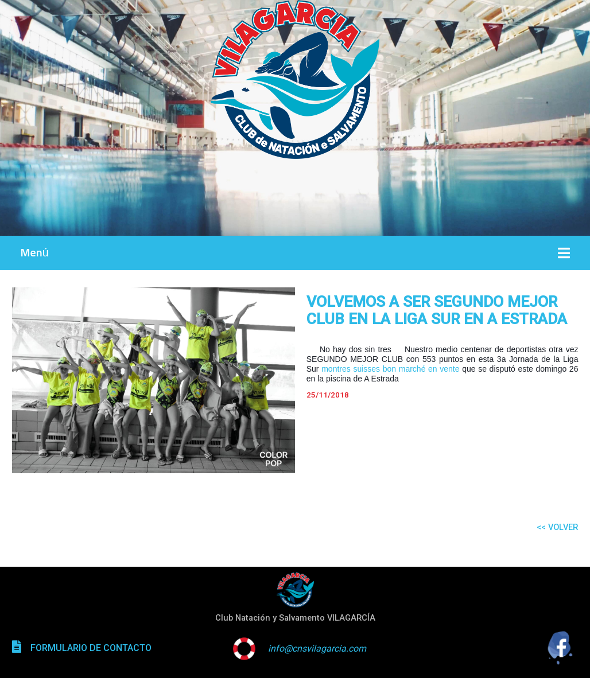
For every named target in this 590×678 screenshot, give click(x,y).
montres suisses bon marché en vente (390, 368)
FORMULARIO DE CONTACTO (91, 647)
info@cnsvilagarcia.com (317, 648)
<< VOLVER (557, 527)
